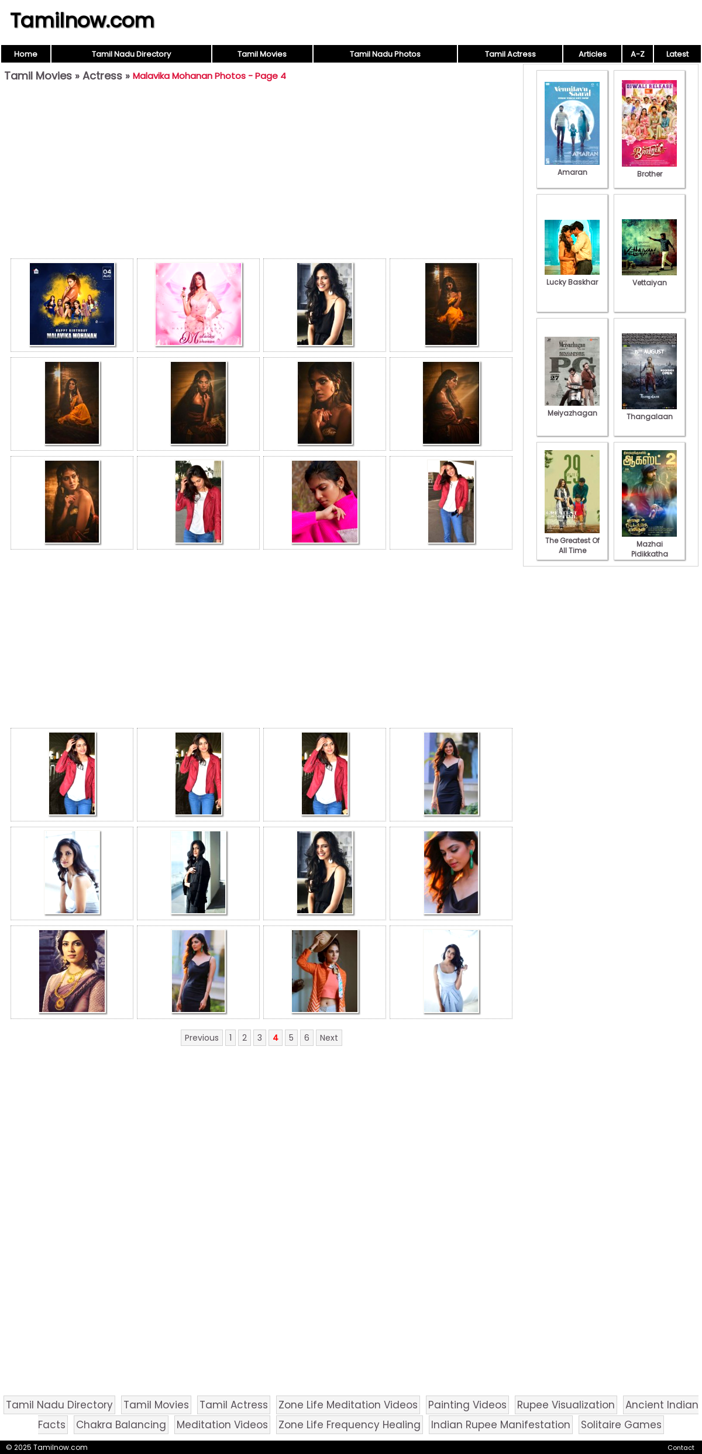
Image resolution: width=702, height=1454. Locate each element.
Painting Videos (467, 1405)
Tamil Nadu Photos (385, 54)
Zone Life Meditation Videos (348, 1405)
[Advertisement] (261, 173)
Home (25, 54)
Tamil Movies (262, 54)
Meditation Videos (222, 1425)
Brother (649, 169)
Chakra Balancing (121, 1425)
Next (329, 1038)
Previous (202, 1038)
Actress (102, 75)
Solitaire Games (621, 1425)
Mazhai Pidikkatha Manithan (649, 549)
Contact (680, 1447)
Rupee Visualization (566, 1405)
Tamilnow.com (82, 20)
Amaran (572, 167)
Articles (593, 54)
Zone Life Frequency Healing (349, 1425)
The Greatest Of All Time (572, 540)
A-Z (638, 54)
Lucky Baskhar (572, 277)
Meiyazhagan (572, 408)
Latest (677, 54)
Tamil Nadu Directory (131, 54)
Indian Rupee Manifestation (500, 1425)
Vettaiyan (649, 278)
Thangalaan (649, 412)
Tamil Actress (510, 54)
